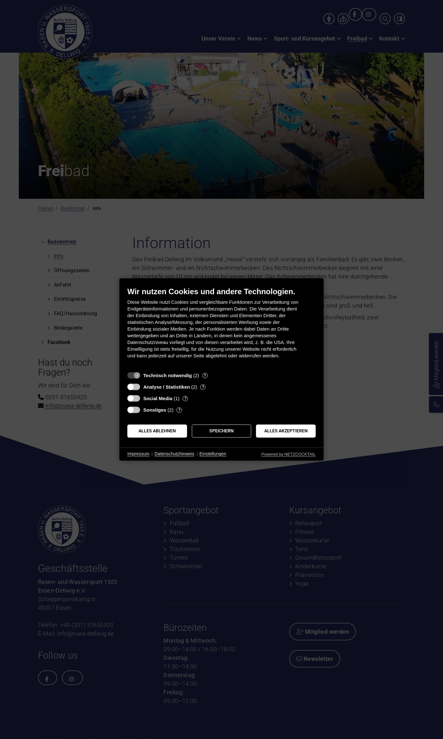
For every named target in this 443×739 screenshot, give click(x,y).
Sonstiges (154, 410)
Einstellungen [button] (212, 453)
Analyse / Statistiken (166, 387)
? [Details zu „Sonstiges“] (179, 409)
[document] (221, 327)
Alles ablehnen (157, 430)
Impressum (138, 453)
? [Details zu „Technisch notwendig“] (205, 375)
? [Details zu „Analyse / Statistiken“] (203, 386)
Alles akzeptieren (286, 430)
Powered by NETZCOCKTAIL (288, 454)
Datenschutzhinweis (174, 453)
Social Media (157, 398)
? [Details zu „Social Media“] (185, 398)
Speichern (221, 430)
